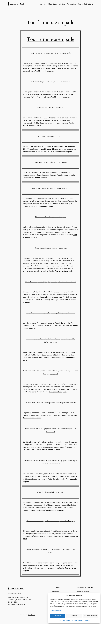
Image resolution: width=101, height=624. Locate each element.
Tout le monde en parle (50, 39)
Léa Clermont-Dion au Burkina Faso (50, 136)
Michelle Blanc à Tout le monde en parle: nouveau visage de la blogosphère (51, 402)
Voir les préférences (90, 616)
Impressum (86, 620)
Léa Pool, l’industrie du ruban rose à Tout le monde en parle (50, 53)
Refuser (74, 616)
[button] (97, 596)
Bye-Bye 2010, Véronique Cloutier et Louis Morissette (50, 162)
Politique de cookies (64, 620)
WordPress (31, 615)
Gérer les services (56, 610)
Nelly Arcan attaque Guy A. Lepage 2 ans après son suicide (50, 82)
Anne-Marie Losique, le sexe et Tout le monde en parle (50, 188)
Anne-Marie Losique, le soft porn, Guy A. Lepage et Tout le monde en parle (50, 282)
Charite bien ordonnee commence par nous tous (50, 248)
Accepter (58, 616)
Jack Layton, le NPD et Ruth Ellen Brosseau (50, 108)
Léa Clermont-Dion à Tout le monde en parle (50, 217)
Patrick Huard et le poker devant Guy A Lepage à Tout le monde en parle (50, 313)
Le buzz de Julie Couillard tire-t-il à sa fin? (50, 492)
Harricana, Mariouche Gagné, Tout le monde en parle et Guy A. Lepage (51, 521)
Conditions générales (77, 620)
